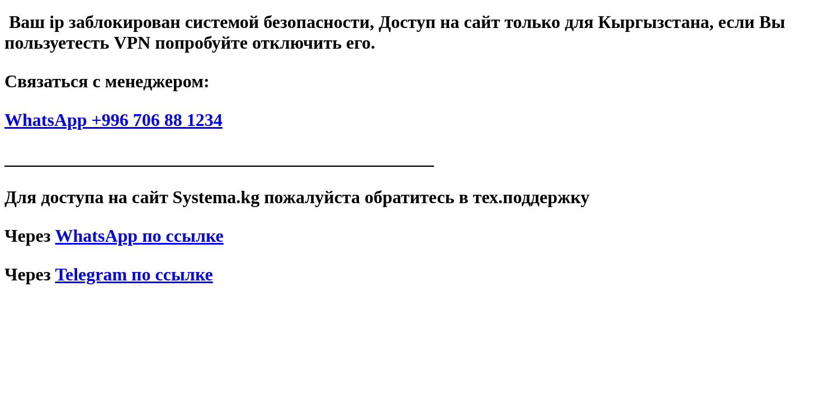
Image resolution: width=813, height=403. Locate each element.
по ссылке (139, 236)
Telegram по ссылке (134, 274)
